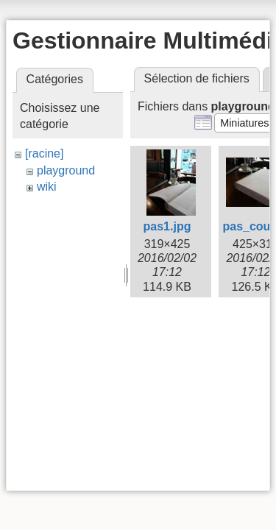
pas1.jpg (167, 226)
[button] (244, 122)
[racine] (44, 153)
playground (66, 170)
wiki (47, 186)
